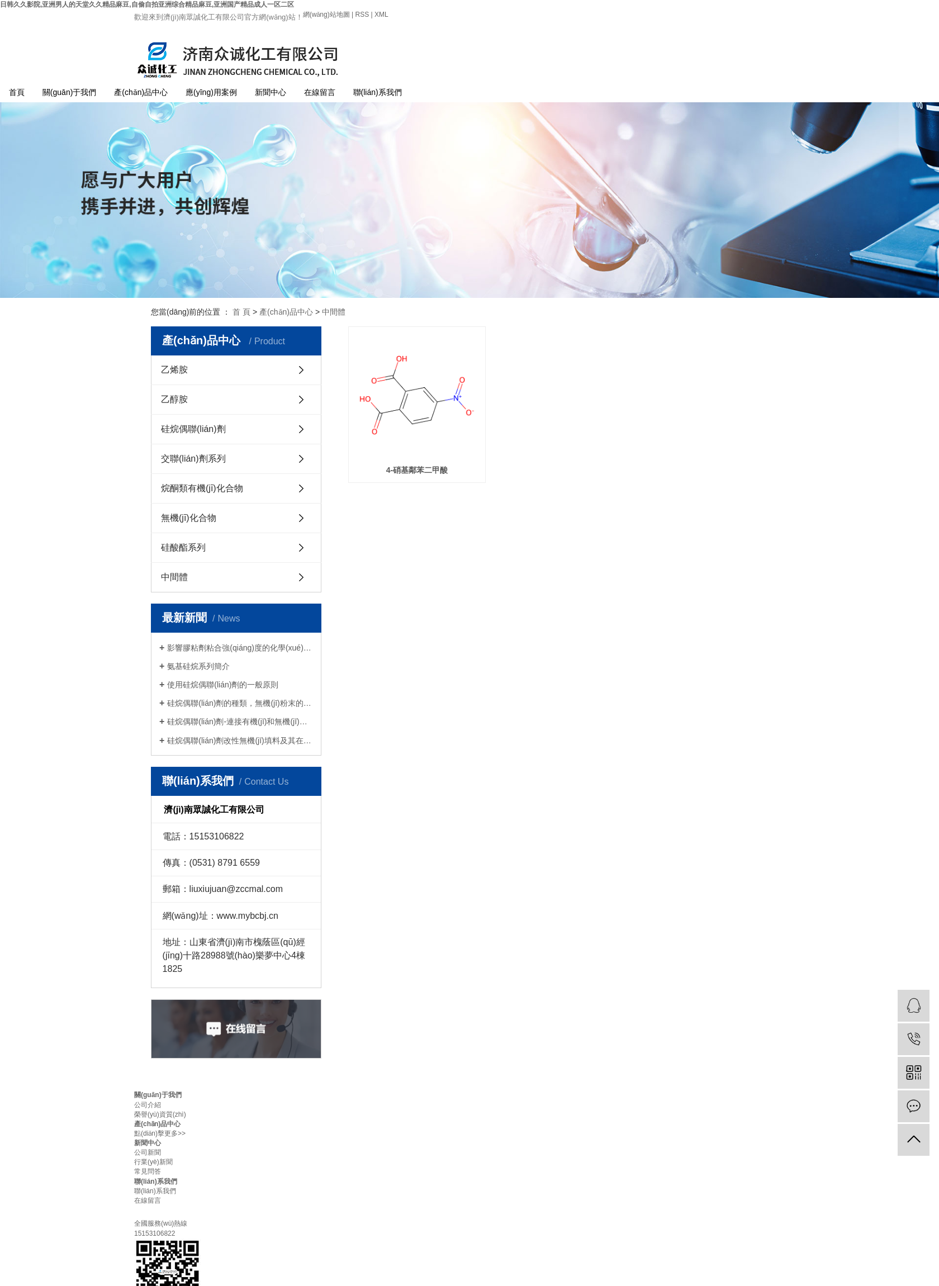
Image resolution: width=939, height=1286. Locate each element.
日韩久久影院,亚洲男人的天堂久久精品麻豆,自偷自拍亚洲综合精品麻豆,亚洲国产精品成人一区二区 (147, 4)
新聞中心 (270, 92)
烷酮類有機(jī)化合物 (202, 488)
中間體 (333, 311)
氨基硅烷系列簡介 (198, 666)
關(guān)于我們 (69, 92)
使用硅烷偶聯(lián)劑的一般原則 (222, 684)
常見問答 (147, 1171)
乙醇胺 (174, 399)
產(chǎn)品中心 (141, 92)
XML (381, 14)
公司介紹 (147, 1105)
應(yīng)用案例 (211, 92)
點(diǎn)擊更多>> (160, 1133)
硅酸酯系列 (183, 547)
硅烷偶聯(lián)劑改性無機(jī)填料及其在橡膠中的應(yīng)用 (240, 740)
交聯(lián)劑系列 (193, 458)
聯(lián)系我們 (377, 92)
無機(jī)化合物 (188, 518)
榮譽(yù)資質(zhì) (160, 1114)
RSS (362, 14)
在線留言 (319, 92)
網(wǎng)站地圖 (327, 14)
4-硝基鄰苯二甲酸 (417, 470)
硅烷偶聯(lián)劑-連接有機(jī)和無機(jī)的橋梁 (240, 721)
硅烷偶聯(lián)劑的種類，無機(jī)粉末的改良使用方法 (240, 703)
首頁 (17, 92)
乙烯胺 (174, 369)
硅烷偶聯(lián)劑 (193, 429)
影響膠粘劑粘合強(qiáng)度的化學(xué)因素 (240, 647)
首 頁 (241, 311)
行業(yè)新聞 (153, 1162)
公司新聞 (147, 1152)
